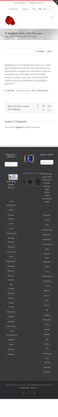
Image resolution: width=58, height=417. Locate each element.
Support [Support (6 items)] (47, 315)
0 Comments (42, 90)
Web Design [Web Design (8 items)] (47, 353)
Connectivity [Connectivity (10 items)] (47, 230)
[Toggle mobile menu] (51, 17)
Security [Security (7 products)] (11, 293)
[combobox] (11, 164)
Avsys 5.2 (34, 387)
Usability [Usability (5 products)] (11, 321)
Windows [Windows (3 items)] (46, 372)
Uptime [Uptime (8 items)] (47, 344)
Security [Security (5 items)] (47, 295)
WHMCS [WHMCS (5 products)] (11, 349)
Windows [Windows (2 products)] (11, 354)
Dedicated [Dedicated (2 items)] (47, 239)
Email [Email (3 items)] (47, 266)
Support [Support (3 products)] (11, 316)
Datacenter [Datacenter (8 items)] (47, 234)
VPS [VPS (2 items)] (46, 348)
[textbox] (11, 164)
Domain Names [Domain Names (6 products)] (11, 217)
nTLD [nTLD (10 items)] (47, 286)
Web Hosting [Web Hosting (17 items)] (47, 360)
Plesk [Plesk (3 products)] (11, 256)
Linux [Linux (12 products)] (11, 228)
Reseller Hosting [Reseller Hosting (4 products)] (11, 278)
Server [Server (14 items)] (46, 305)
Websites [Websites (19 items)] (46, 367)
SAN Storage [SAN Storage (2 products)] (11, 286)
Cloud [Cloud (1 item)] (47, 220)
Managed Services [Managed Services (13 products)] (11, 240)
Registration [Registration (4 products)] (11, 261)
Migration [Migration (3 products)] (11, 247)
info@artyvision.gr (35, 3)
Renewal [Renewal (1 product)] (11, 271)
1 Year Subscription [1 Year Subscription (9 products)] (11, 203)
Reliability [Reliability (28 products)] (11, 266)
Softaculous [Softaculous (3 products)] (11, 312)
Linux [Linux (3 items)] (47, 271)
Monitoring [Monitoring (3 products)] (11, 251)
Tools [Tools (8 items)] (47, 324)
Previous (40, 51)
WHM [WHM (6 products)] (11, 344)
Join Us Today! (20, 3)
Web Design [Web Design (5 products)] (11, 326)
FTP (33, 90)
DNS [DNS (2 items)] (47, 249)
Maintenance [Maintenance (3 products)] (11, 233)
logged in (19, 127)
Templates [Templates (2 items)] (47, 319)
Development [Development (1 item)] (47, 244)
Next (49, 51)
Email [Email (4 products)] (11, 223)
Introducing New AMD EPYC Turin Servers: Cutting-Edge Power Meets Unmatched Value (47, 187)
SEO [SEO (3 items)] (46, 300)
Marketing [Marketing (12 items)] (47, 281)
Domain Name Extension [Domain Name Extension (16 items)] (47, 258)
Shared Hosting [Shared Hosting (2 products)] (11, 305)
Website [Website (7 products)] (11, 339)
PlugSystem (24, 387)
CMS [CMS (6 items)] (47, 225)
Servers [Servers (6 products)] (11, 298)
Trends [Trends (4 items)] (46, 329)
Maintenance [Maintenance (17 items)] (47, 276)
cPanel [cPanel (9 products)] (11, 210)
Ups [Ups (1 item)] (46, 339)
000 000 (10, 90)
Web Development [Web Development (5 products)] (11, 333)
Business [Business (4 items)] (46, 215)
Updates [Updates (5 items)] (47, 334)
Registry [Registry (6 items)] (47, 290)
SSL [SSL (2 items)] (46, 310)
